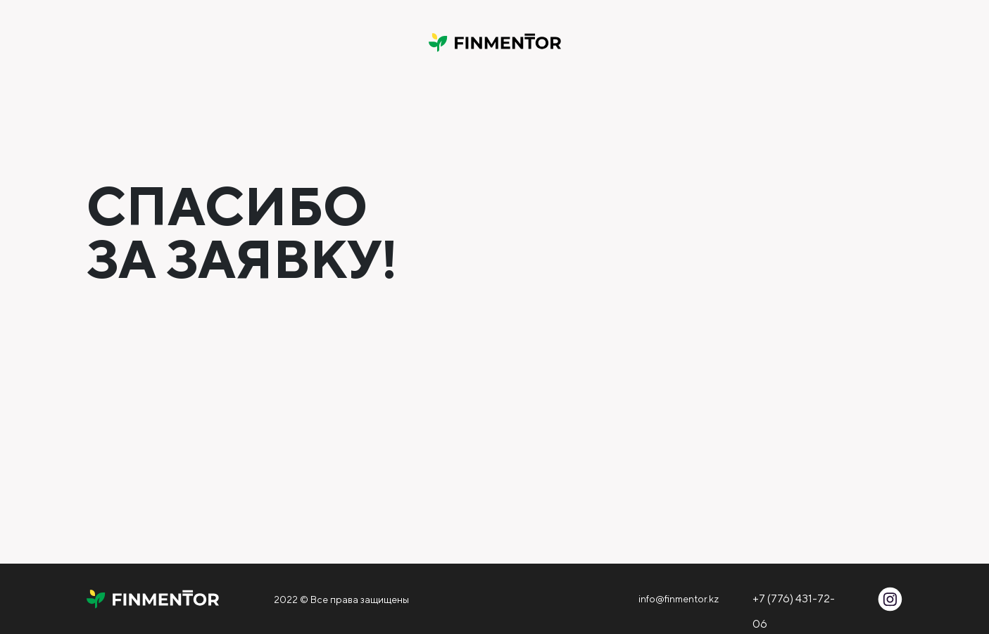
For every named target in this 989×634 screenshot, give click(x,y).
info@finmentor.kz (678, 598)
